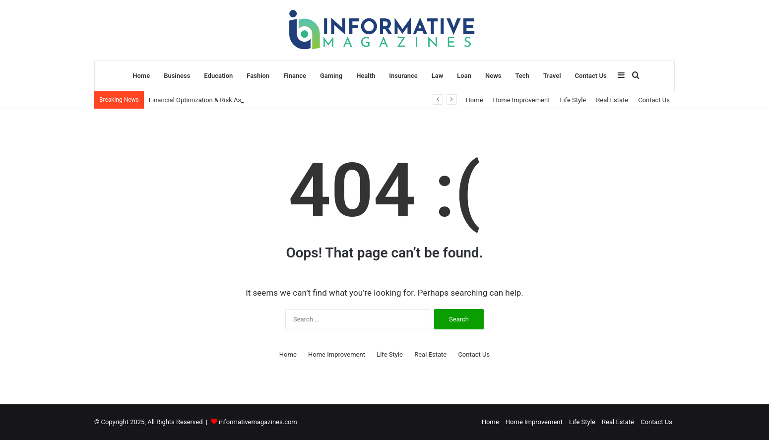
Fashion (258, 75)
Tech (522, 75)
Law (438, 75)
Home (141, 75)
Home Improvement (521, 100)
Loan (464, 75)
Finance (294, 75)
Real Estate (612, 100)
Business (177, 75)
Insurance (403, 75)
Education (218, 75)
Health (365, 75)
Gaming (331, 75)
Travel (552, 75)
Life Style (573, 100)
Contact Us (591, 75)
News (493, 75)
